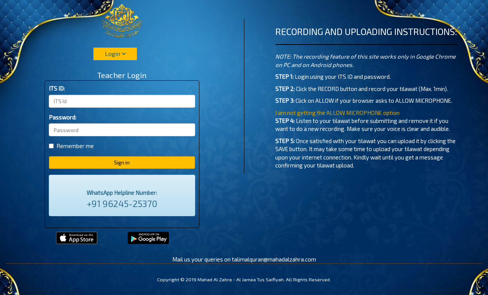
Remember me (71, 145)
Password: (62, 117)
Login (115, 53)
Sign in (122, 162)
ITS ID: (57, 88)
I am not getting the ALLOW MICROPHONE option (337, 112)
